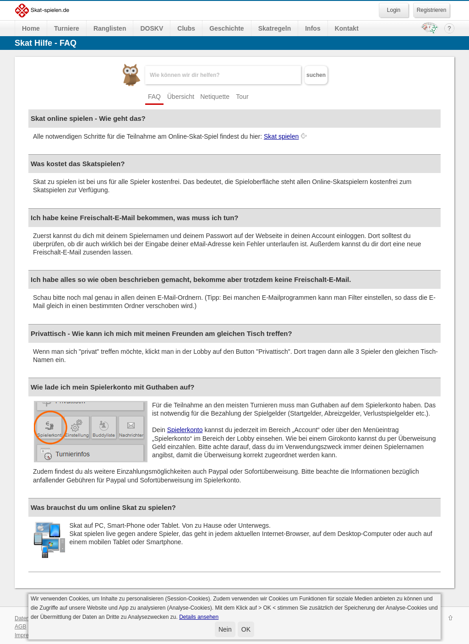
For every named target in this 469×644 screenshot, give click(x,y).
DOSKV (151, 28)
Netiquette (214, 96)
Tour (242, 96)
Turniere (66, 28)
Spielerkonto (185, 429)
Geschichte (226, 28)
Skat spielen (281, 136)
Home (31, 28)
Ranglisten (109, 28)
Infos (312, 28)
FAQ (154, 96)
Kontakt (347, 28)
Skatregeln (274, 28)
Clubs (186, 28)
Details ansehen (198, 617)
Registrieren (432, 10)
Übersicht (180, 96)
